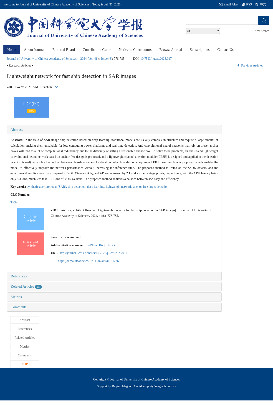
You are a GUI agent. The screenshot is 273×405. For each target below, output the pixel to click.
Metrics (16, 297)
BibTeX (110, 245)
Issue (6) (106, 58)
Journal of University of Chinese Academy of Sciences (42, 58)
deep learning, (96, 186)
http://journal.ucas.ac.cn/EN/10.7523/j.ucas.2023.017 (93, 253)
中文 (263, 4)
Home (11, 50)
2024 (83, 58)
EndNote (91, 245)
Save (54, 237)
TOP (25, 364)
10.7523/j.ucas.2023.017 (156, 58)
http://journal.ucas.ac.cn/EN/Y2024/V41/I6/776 (88, 261)
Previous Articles (250, 65)
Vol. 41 (92, 58)
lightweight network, (119, 186)
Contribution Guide (97, 50)
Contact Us (225, 50)
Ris (101, 245)
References (19, 276)
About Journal (34, 50)
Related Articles (26, 286)
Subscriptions (200, 50)
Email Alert (230, 4)
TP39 (13, 202)
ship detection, (77, 186)
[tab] (114, 129)
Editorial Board (63, 50)
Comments (18, 307)
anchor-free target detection (150, 186)
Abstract (16, 129)
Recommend (72, 237)
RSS (249, 4)
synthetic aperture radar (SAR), (47, 186)
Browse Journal (170, 50)
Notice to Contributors (135, 50)
